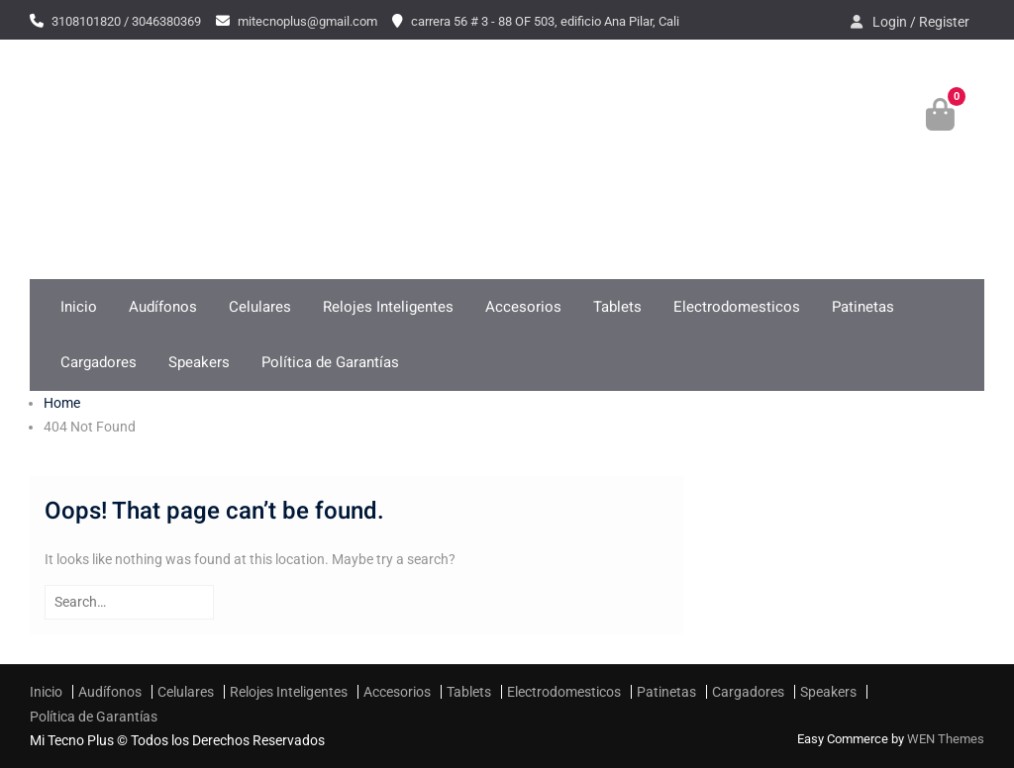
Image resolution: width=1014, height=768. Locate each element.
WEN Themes (945, 738)
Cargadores (98, 362)
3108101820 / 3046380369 (126, 21)
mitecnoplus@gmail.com (307, 21)
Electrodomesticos (736, 307)
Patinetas (863, 307)
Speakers (199, 362)
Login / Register (920, 22)
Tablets (617, 307)
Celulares (260, 307)
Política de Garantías (330, 362)
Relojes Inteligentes (388, 307)
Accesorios (523, 307)
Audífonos (163, 307)
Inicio (78, 307)
